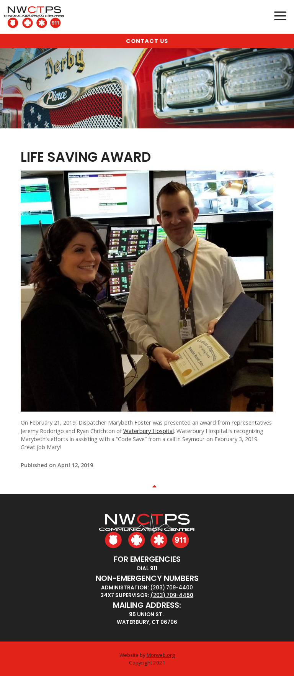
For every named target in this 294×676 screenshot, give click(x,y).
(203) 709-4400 (171, 587)
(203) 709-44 (168, 595)
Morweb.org (161, 654)
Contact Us (147, 41)
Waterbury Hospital (148, 431)
